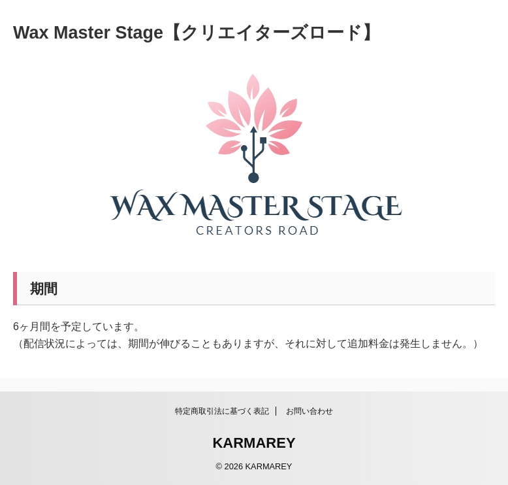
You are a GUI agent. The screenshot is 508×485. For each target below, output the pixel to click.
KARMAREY (253, 443)
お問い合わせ (309, 411)
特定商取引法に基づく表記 (222, 411)
